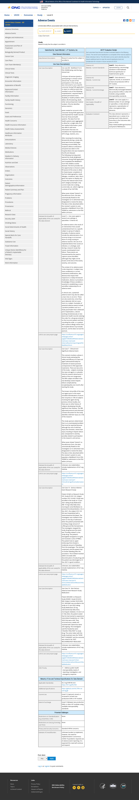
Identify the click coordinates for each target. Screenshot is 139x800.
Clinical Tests (9, 73)
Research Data (10, 214)
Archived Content (16, 789)
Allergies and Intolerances (14, 37)
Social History (10, 231)
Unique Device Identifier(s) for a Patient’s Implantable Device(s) (15, 252)
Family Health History (12, 100)
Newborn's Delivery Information (12, 157)
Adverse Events (10, 33)
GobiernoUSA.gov (37, 792)
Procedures (9, 202)
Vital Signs (8, 259)
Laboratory (9, 144)
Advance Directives (11, 29)
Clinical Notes (10, 69)
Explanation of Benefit (13, 85)
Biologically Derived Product (15, 52)
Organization (9, 175)
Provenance (9, 206)
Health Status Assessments (14, 129)
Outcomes (28, 15)
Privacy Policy (35, 784)
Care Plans (9, 60)
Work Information (11, 263)
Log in (118, 7)
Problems (8, 198)
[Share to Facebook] (124, 20)
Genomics (8, 108)
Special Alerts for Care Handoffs (13, 236)
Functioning (9, 104)
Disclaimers (35, 787)
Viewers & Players (37, 789)
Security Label (10, 219)
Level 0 (68, 31)
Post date (41, 755)
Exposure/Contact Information (11, 90)
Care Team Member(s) (13, 65)
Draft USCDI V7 (46, 31)
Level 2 (59, 31)
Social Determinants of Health (15, 227)
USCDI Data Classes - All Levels (14, 23)
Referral (8, 210)
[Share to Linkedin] (127, 20)
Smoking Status (10, 223)
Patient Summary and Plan (14, 190)
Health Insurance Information (15, 125)
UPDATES (106, 8)
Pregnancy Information (13, 194)
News (12, 784)
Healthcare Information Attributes (13, 134)
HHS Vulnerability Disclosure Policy (58, 786)
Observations (10, 167)
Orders (7, 171)
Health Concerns (11, 121)
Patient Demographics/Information (14, 184)
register (47, 766)
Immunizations (10, 140)
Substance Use (10, 242)
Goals (7, 112)
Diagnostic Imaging (12, 77)
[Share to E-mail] (130, 20)
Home (6, 15)
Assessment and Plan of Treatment (13, 47)
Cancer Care (9, 56)
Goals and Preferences (13, 117)
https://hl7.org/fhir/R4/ (69, 685)
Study (39, 15)
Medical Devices (10, 148)
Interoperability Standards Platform (45, 7)
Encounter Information (13, 81)
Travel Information (11, 246)
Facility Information (12, 96)
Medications (9, 152)
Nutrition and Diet (11, 163)
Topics (12, 787)
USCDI (16, 15)
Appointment (9, 42)
